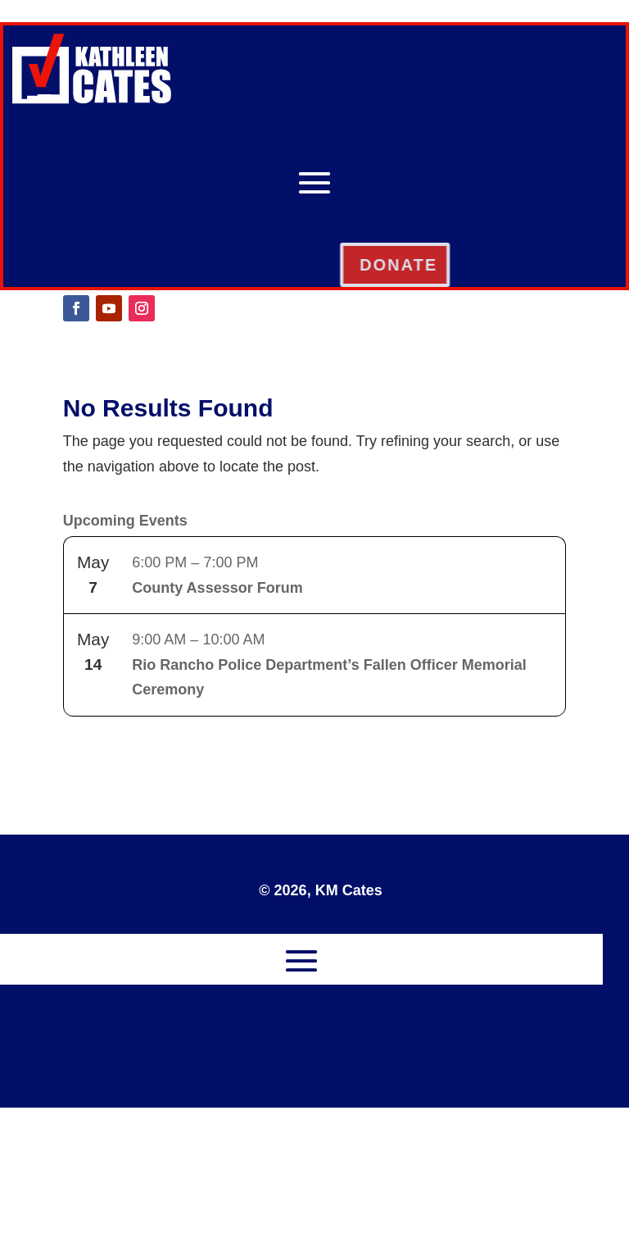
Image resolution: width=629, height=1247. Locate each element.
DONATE (462, 265)
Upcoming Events (125, 520)
